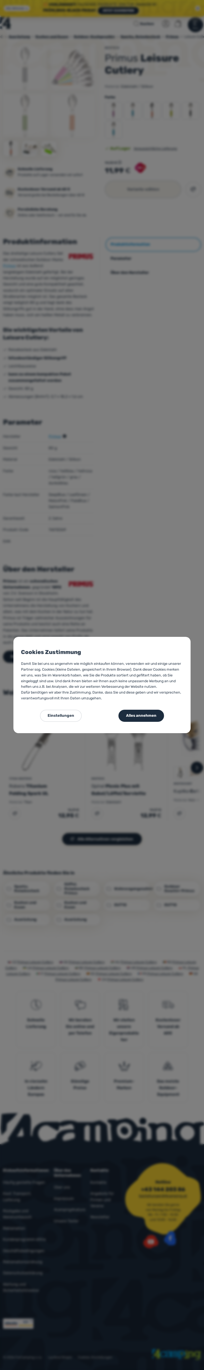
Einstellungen (61, 715)
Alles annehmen (141, 715)
